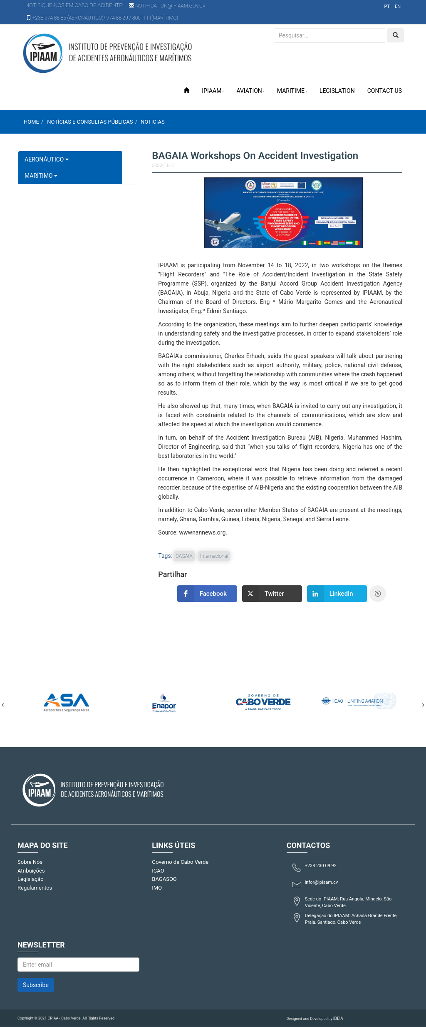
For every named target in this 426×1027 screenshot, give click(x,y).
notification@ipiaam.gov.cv (167, 6)
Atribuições (31, 871)
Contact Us (384, 90)
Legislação (30, 879)
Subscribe (36, 985)
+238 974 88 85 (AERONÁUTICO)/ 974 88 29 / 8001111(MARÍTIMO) (102, 18)
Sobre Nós (29, 862)
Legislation (337, 90)
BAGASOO (164, 879)
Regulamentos (34, 888)
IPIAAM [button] (213, 90)
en (398, 6)
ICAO (158, 871)
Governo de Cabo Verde (180, 862)
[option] (66, 701)
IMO (157, 888)
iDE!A (338, 1018)
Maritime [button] (292, 90)
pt (387, 6)
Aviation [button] (250, 90)
